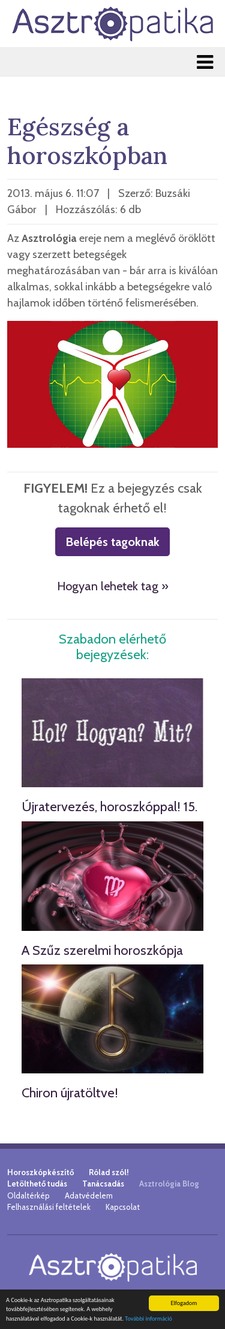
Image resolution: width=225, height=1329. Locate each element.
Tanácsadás (103, 1183)
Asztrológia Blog (169, 1183)
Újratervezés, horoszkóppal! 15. (109, 807)
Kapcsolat (123, 1207)
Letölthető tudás (37, 1183)
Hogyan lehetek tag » (113, 586)
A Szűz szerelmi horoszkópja (102, 950)
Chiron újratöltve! (70, 1093)
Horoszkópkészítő (40, 1172)
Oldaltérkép (28, 1195)
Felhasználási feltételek (49, 1207)
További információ (148, 1318)
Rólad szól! (109, 1172)
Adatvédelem (89, 1195)
